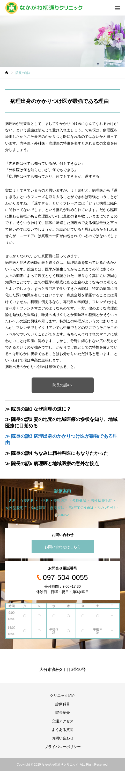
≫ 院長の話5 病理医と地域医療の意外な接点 (52, 463)
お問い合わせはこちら (63, 547)
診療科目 (62, 704)
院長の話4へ (63, 385)
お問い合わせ (62, 738)
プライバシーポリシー (63, 747)
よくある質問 (62, 730)
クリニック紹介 (62, 695)
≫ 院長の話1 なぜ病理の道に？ (38, 409)
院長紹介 (62, 712)
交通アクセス (62, 721)
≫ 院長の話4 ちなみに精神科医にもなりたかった (56, 453)
